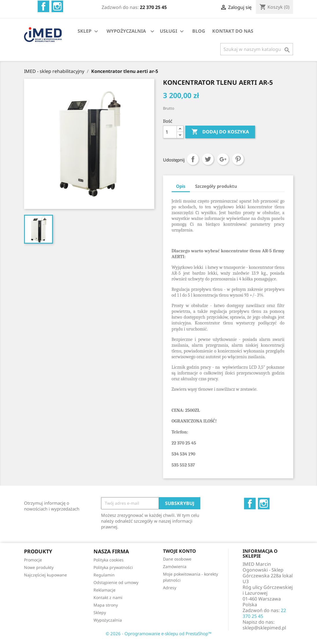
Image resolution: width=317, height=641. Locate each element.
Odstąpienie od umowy (116, 582)
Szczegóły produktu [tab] (216, 186)
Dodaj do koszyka (220, 132)
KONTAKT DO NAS (232, 31)
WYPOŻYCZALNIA (126, 31)
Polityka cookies (109, 560)
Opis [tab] (181, 186)
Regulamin (104, 575)
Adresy (169, 587)
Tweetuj (208, 159)
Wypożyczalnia (108, 620)
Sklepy (100, 612)
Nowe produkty (39, 567)
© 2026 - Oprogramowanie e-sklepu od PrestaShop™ (159, 633)
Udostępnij (193, 159)
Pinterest (238, 159)
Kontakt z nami (108, 597)
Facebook (43, 6)
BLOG (198, 31)
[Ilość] (170, 132)
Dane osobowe (177, 559)
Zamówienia (174, 566)
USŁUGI (172, 31)
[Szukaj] (256, 49)
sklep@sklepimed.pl (264, 628)
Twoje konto (179, 551)
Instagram (57, 6)
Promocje (33, 560)
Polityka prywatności (113, 567)
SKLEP (89, 31)
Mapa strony (106, 605)
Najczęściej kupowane (45, 575)
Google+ (223, 159)
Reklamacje (105, 590)
